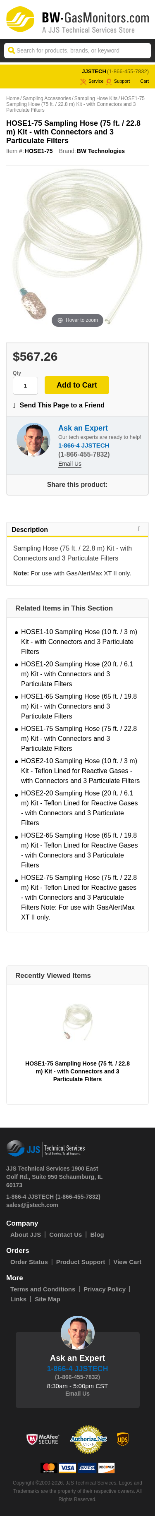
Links (18, 1299)
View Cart (127, 1261)
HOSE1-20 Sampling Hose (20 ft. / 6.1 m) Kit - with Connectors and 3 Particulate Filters (77, 674)
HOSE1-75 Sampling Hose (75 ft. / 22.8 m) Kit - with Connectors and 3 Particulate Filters (79, 738)
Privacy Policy (104, 1289)
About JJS (25, 1234)
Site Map (47, 1299)
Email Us (69, 463)
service (92, 81)
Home (12, 98)
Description (77, 529)
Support (118, 81)
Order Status (29, 1261)
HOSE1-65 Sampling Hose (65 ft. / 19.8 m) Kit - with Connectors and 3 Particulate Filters (79, 706)
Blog (97, 1234)
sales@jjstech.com (32, 1205)
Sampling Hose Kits (96, 98)
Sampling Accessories (47, 98)
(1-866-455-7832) (128, 71)
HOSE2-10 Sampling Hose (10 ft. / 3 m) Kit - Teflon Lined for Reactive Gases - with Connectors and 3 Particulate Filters (80, 770)
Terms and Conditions (42, 1289)
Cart (140, 81)
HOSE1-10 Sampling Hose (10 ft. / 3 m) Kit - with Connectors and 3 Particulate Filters (79, 641)
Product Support (80, 1261)
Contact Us (65, 1234)
